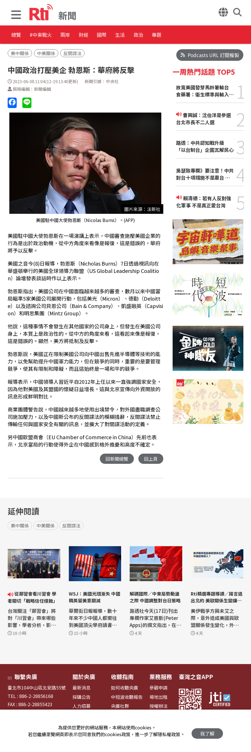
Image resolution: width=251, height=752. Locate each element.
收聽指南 (122, 677)
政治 (184, 35)
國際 (133, 35)
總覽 (17, 35)
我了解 (207, 730)
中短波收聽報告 (127, 697)
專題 (210, 35)
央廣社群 (120, 706)
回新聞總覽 (115, 458)
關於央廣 (83, 677)
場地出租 (158, 697)
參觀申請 (158, 688)
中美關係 (46, 53)
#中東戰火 (50, 35)
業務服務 (160, 677)
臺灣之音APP (196, 677)
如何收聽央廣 (124, 688)
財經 (108, 35)
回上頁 (150, 458)
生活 (159, 35)
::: (10, 677)
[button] (16, 15)
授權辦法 (158, 706)
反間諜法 (72, 53)
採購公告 (81, 697)
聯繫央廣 (25, 677)
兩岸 (82, 35)
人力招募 (81, 706)
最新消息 (81, 688)
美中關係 (20, 53)
